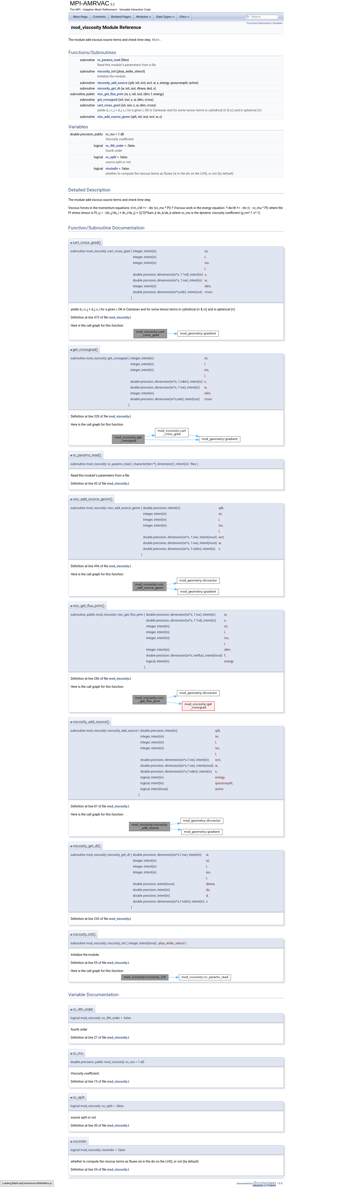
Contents (99, 16)
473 (96, 317)
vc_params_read (108, 60)
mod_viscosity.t (120, 317)
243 (96, 919)
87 (96, 806)
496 (96, 566)
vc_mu (110, 134)
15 (96, 1081)
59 (96, 963)
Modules (143, 16)
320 (96, 416)
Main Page (80, 16)
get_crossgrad (107, 99)
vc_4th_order (115, 145)
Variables (278, 23)
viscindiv (112, 168)
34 (96, 1169)
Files (184, 16)
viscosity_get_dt (108, 88)
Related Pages (121, 16)
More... (157, 40)
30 (96, 1125)
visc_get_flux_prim (110, 94)
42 (96, 483)
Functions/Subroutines (259, 23)
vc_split (111, 157)
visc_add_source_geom (113, 117)
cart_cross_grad (108, 105)
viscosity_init (106, 71)
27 (96, 1037)
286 (96, 678)
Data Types (165, 16)
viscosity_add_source (112, 83)
